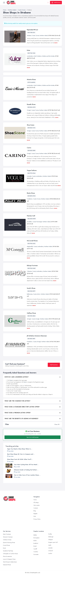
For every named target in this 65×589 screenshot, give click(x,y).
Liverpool (50, 565)
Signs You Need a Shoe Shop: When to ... (19, 463)
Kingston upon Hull (53, 557)
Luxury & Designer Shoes (9, 574)
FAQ (35, 531)
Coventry (36, 566)
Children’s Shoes (7, 554)
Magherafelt (30, 261)
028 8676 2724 (31, 210)
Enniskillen (29, 236)
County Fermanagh (37, 236)
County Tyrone (35, 35)
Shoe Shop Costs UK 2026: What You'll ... (20, 474)
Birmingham (36, 552)
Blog (35, 525)
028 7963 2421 (31, 258)
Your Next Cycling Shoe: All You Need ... (26, 479)
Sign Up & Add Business (32, 452)
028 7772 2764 (31, 188)
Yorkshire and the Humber (48, 56)
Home (35, 514)
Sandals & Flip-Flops (8, 565)
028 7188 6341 (31, 32)
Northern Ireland (44, 35)
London (50, 568)
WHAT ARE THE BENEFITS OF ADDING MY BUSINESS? (21, 433)
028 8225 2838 (31, 165)
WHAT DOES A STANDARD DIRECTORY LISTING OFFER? (22, 421)
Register (35, 528)
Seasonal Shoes (7, 579)
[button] (59, 439)
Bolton (35, 555)
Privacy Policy (37, 534)
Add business (54, 379)
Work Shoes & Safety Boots (10, 576)
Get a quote (36, 520)
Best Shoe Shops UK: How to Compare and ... (21, 469)
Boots (4, 562)
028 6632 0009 (32, 233)
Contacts (36, 522)
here (11, 395)
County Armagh (35, 333)
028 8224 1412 (31, 142)
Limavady (29, 191)
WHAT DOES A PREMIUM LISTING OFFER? (18, 427)
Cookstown (29, 213)
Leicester (50, 562)
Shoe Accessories (7, 571)
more (55, 43)
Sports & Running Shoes (9, 557)
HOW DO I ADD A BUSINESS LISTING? (17, 391)
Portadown (29, 356)
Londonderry (30, 56)
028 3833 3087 (31, 353)
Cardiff (35, 563)
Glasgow (50, 554)
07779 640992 (31, 97)
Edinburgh (50, 551)
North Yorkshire (37, 56)
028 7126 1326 (31, 53)
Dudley (50, 548)
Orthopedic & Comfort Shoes (10, 568)
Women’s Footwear (8, 551)
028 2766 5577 (31, 305)
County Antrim (36, 308)
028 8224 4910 (31, 122)
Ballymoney (29, 308)
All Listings (36, 517)
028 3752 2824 (31, 330)
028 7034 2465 (31, 283)
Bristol (35, 561)
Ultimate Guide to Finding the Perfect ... (26, 484)
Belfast (35, 549)
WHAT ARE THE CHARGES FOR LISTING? (17, 415)
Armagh (29, 333)
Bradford (36, 558)
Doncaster (36, 569)
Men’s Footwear (7, 549)
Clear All (56, 439)
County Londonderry (37, 191)
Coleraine (29, 286)
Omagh (29, 125)
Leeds (49, 559)
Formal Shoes (6, 560)
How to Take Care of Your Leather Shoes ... (27, 490)
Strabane (29, 35)
